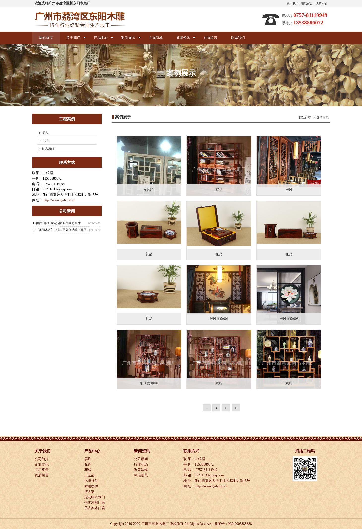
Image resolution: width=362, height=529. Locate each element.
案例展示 (129, 40)
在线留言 (307, 3)
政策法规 (141, 470)
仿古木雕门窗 (95, 502)
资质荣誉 (42, 475)
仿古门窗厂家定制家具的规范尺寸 (58, 223)
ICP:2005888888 (240, 524)
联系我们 (321, 3)
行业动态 (141, 464)
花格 (88, 470)
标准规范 (141, 475)
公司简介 (42, 459)
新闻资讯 (184, 40)
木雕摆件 (91, 486)
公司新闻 (141, 459)
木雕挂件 (91, 481)
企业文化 (42, 464)
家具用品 (48, 148)
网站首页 (46, 38)
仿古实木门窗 (95, 508)
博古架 (90, 492)
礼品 (45, 140)
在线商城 (157, 38)
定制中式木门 (95, 497)
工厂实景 (42, 470)
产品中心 (101, 40)
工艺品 (90, 475)
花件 (88, 464)
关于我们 (293, 3)
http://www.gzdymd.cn (59, 200)
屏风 (45, 133)
